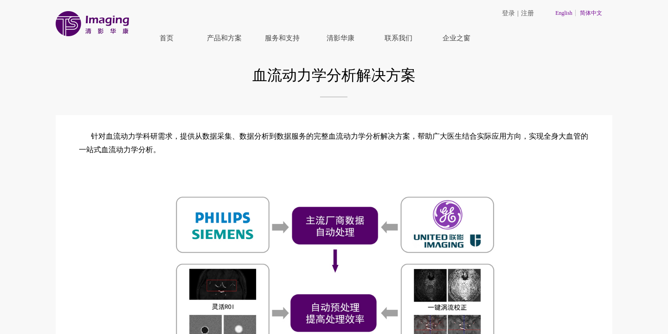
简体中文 (591, 13)
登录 (508, 13)
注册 (527, 13)
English (563, 13)
